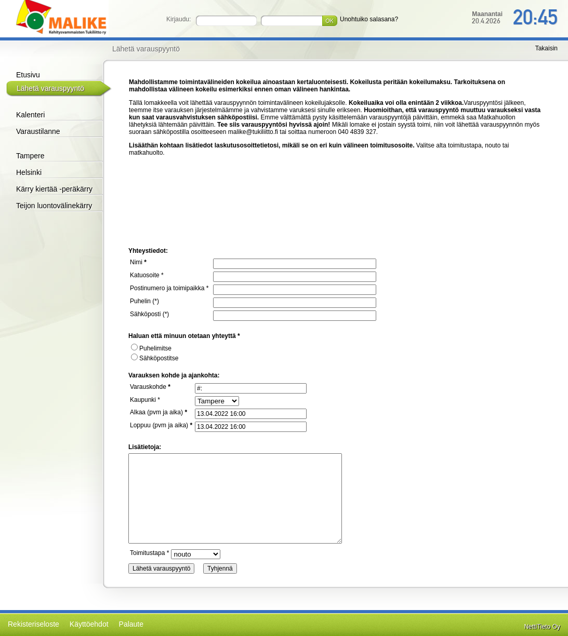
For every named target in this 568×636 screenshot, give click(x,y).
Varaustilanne (38, 131)
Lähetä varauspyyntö (50, 88)
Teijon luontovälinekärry (54, 205)
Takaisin (546, 48)
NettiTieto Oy (542, 626)
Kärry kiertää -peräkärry (54, 189)
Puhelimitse (151, 348)
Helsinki (29, 172)
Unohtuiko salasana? (369, 19)
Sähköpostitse (154, 358)
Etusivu (28, 75)
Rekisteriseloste (33, 624)
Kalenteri (30, 115)
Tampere (30, 156)
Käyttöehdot (89, 624)
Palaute (131, 624)
